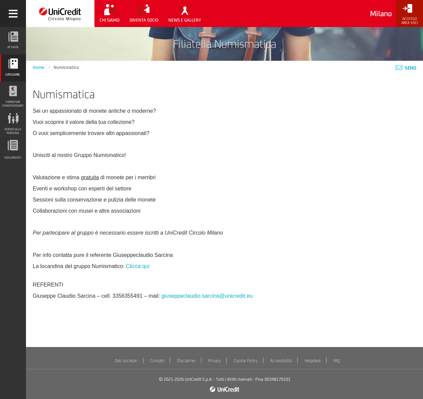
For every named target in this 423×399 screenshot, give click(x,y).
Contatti (157, 360)
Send (406, 68)
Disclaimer (186, 360)
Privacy (214, 360)
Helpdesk (313, 360)
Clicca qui (137, 266)
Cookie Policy (246, 360)
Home (39, 67)
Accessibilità (281, 360)
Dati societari (126, 360)
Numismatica (66, 67)
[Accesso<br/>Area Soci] (409, 14)
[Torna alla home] (60, 13)
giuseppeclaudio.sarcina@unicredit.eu (207, 296)
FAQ (336, 360)
